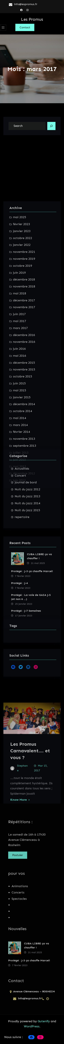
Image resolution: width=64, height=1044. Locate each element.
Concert (20, 510)
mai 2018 (19, 420)
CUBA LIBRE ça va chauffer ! (39, 597)
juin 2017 (19, 441)
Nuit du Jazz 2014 (27, 538)
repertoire (22, 552)
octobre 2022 (22, 365)
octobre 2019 (22, 392)
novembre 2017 (24, 434)
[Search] (51, 126)
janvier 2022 (22, 372)
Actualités (22, 503)
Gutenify (44, 1021)
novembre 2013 (24, 565)
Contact (25, 27)
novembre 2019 (24, 385)
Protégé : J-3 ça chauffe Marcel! (32, 611)
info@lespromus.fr (25, 4)
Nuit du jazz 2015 (27, 545)
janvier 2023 (22, 358)
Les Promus (32, 19)
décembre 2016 (24, 462)
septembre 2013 (24, 572)
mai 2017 (19, 448)
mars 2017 (20, 455)
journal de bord (26, 517)
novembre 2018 (24, 413)
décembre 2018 (24, 406)
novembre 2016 (24, 468)
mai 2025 (19, 344)
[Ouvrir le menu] (3, 27)
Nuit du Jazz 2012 (27, 524)
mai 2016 (19, 482)
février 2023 (21, 351)
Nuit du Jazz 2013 (27, 531)
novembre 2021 (24, 378)
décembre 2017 (24, 427)
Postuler (17, 858)
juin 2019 (19, 399)
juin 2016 (19, 475)
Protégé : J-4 (19, 623)
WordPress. (32, 1026)
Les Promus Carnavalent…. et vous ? (30, 797)
